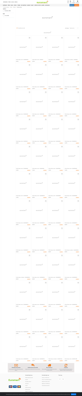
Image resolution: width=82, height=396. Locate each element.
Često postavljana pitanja (45, 385)
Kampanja (76, 5)
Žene (9, 2)
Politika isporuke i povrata (29, 377)
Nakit (32, 5)
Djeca (12, 2)
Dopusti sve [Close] (74, 394)
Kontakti (26, 379)
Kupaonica (47, 5)
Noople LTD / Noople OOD (29, 391)
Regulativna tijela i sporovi (46, 381)
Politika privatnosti (28, 387)
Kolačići (26, 385)
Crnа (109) (7, 15)
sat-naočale (23, 5)
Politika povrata (27, 389)
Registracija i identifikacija (46, 383)
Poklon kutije (19, 7)
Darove (28, 5)
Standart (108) (8, 10)
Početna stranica (6, 7)
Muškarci (5, 2)
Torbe (18, 5)
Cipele (15, 5)
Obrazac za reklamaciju (45, 377)
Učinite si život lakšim (39, 5)
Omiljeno (73, 2)
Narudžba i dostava (28, 381)
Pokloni (14, 7)
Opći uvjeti (26, 383)
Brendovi (72, 5)
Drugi (16, 2)
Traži (70, 2)
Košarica (77, 2)
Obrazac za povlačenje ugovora (46, 379)
